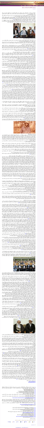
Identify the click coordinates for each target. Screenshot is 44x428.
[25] (34, 415)
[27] (34, 417)
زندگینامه (25, 5)
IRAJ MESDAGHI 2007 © (25, 427)
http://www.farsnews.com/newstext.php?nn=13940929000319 (25, 416)
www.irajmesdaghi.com (32, 381)
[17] (21, 249)
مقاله (33, 5)
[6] (12, 89)
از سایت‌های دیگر (29, 5)
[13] (28, 218)
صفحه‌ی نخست (41, 5)
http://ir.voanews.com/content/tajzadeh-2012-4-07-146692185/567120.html (23, 397)
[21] (32, 307)
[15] (34, 407)
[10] (30, 194)
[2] (27, 48)
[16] (20, 245)
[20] (34, 411)
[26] (17, 365)
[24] (20, 350)
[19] (28, 281)
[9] (20, 176)
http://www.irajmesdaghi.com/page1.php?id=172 (27, 404)
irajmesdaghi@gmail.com (31, 382)
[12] (27, 207)
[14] (25, 233)
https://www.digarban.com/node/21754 (28, 412)
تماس (21, 5)
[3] (32, 55)
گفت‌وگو (37, 5)
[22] (18, 315)
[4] (2, 82)
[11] (18, 202)
